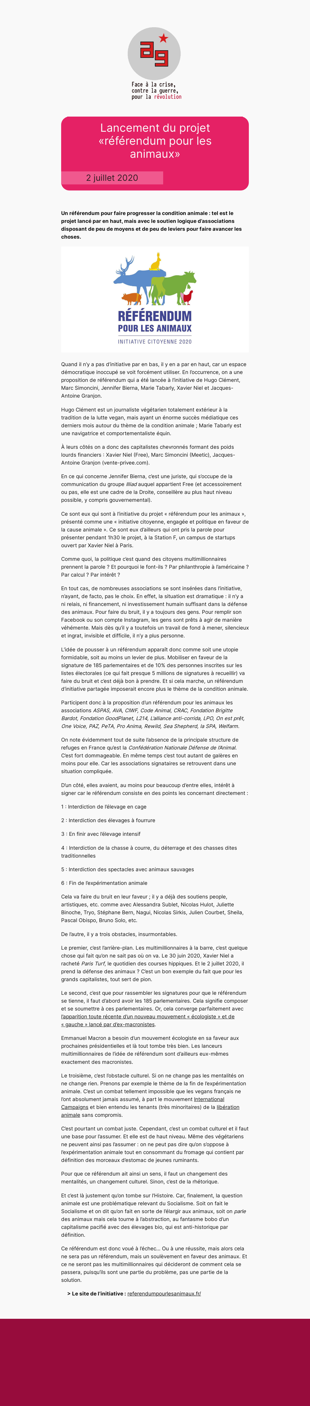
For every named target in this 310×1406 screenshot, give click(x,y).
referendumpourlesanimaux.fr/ (164, 1294)
